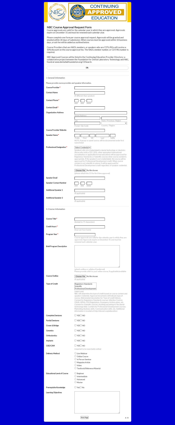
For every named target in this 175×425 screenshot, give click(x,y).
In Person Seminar (84, 359)
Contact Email (52, 107)
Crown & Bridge (52, 325)
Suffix (112, 138)
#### (89, 103)
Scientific (85, 286)
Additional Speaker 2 (54, 198)
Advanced (81, 379)
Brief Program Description (56, 246)
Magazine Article (83, 362)
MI (92, 138)
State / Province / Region (111, 121)
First (84, 138)
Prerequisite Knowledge (55, 387)
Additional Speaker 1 (54, 190)
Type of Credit (52, 284)
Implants (49, 341)
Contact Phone (52, 100)
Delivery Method (53, 353)
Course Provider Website (56, 130)
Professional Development (85, 288)
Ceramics (49, 330)
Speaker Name (52, 135)
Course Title (51, 219)
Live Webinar (82, 353)
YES (78, 315)
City (76, 121)
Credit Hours (51, 226)
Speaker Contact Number (56, 183)
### (76, 103)
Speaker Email (51, 178)
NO (83, 315)
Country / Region (108, 125)
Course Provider (53, 87)
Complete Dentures (54, 315)
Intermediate (82, 376)
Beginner (80, 373)
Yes (78, 387)
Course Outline (52, 276)
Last (102, 138)
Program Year (52, 234)
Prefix (77, 138)
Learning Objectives (54, 392)
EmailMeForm (87, 12)
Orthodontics (51, 336)
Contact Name (52, 92)
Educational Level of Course (57, 373)
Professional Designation (56, 147)
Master (80, 382)
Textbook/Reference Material (89, 368)
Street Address (80, 115)
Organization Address (55, 112)
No (83, 387)
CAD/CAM (50, 346)
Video (79, 365)
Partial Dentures (52, 320)
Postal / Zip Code (81, 126)
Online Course (82, 356)
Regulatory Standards (85, 284)
